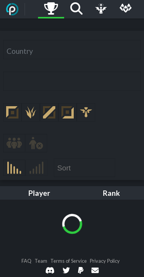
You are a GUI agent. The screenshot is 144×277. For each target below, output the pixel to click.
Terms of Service (68, 261)
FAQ (26, 261)
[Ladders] (51, 9)
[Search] (76, 9)
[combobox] (72, 49)
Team (41, 261)
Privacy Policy (105, 261)
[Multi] (125, 9)
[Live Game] (101, 9)
